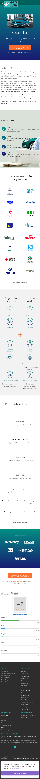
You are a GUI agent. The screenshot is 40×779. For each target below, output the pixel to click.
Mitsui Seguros (25, 695)
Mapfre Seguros (25, 692)
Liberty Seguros (25, 690)
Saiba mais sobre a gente (20, 522)
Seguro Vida (4, 682)
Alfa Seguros (24, 671)
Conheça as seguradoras (20, 282)
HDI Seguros (24, 683)
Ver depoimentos (20, 614)
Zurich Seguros (25, 707)
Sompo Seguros (25, 700)
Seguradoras (24, 709)
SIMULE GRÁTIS (20, 47)
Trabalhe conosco (6, 725)
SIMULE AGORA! (20, 575)
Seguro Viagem (5, 679)
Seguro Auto (4, 671)
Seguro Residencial (6, 677)
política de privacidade (29, 760)
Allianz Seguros (25, 676)
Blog (2, 727)
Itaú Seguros (24, 685)
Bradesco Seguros (26, 681)
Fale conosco (4, 718)
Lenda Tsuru (4, 722)
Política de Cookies (17, 768)
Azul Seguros (24, 678)
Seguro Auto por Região (7, 730)
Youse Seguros (25, 704)
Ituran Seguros (25, 688)
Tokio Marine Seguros (27, 702)
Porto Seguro (24, 697)
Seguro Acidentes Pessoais (8, 673)
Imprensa (3, 720)
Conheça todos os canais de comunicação (28, 716)
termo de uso (19, 760)
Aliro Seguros (24, 673)
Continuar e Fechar (20, 773)
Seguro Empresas (6, 675)
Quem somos (4, 715)
